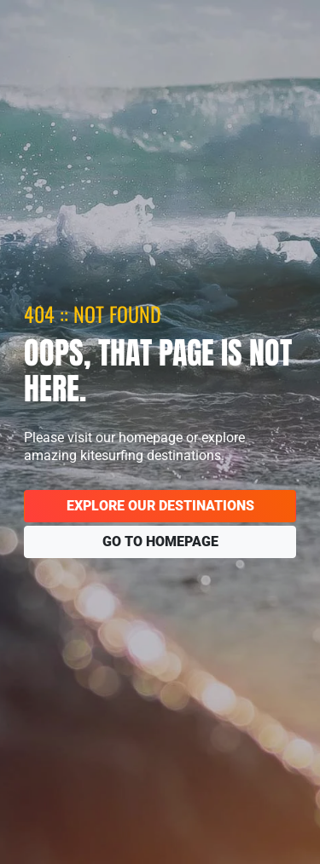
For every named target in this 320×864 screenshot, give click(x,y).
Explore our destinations (160, 506)
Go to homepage (160, 541)
